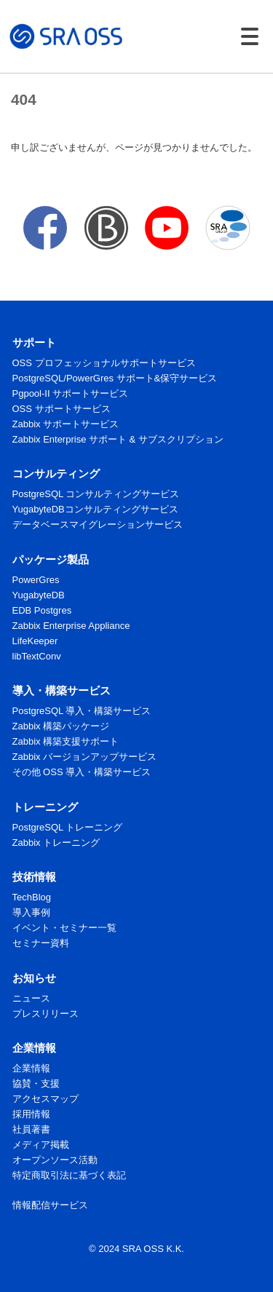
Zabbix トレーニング (56, 842)
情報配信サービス (50, 1205)
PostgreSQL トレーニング (67, 827)
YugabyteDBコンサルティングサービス (95, 509)
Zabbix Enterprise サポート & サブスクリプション (117, 439)
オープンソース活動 (55, 1159)
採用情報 (31, 1114)
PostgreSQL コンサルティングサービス (96, 493)
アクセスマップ (45, 1098)
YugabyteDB (38, 595)
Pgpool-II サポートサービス (70, 393)
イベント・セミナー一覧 (64, 927)
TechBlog (31, 897)
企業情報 (31, 1068)
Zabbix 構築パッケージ (61, 726)
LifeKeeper (35, 640)
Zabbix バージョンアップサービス (84, 756)
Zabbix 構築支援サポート (65, 741)
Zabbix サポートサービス (65, 424)
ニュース (31, 998)
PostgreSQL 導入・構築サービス (81, 710)
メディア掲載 (40, 1144)
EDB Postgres (42, 610)
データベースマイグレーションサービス (97, 524)
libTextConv (36, 656)
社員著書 (31, 1129)
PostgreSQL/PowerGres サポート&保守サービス (115, 378)
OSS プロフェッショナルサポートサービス (104, 362)
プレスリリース (45, 1013)
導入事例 (31, 912)
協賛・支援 (36, 1083)
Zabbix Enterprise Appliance (71, 625)
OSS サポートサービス (61, 408)
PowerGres (36, 579)
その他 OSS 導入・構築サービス (81, 771)
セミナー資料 (40, 943)
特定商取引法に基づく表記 (69, 1175)
